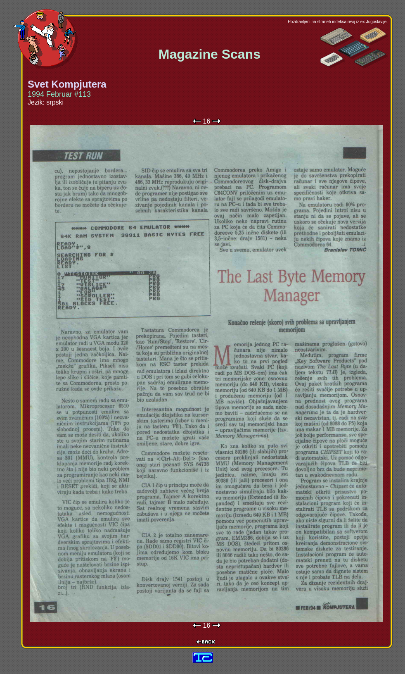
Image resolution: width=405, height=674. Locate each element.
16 (207, 121)
